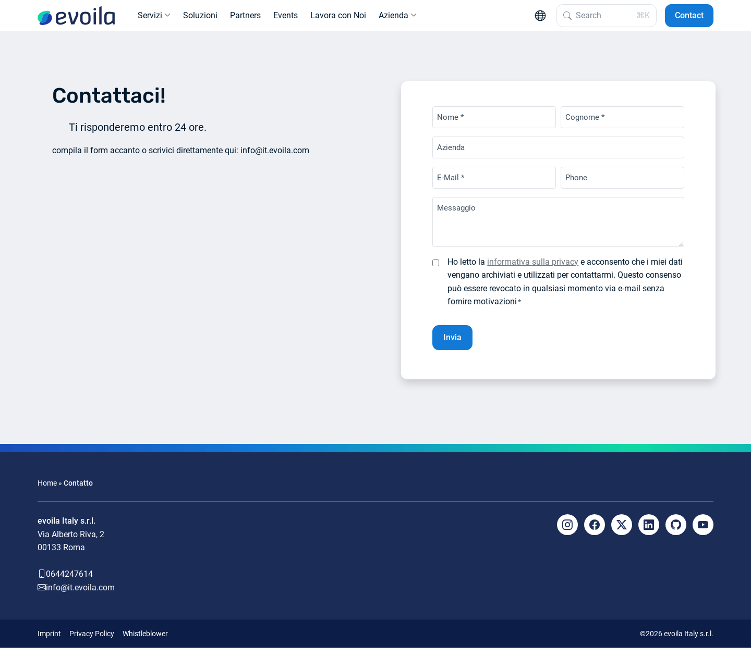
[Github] (675, 533)
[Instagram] (567, 533)
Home (47, 491)
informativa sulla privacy (532, 270)
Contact (689, 19)
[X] (621, 533)
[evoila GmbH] (76, 19)
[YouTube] (703, 533)
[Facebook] (594, 533)
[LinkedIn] (648, 533)
